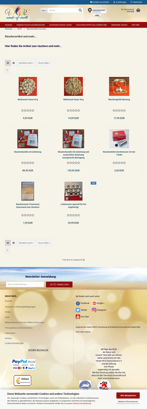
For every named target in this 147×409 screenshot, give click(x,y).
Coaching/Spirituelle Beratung (91, 25)
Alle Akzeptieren (128, 395)
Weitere (135, 25)
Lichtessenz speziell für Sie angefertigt (73, 205)
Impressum (10, 333)
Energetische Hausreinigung (31, 25)
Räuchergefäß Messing (119, 99)
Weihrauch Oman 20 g (28, 99)
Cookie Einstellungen (14, 343)
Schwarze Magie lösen (60, 25)
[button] (8, 63)
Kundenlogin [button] (119, 2)
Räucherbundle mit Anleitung (27, 152)
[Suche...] (44, 10)
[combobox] (26, 63)
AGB (7, 317)
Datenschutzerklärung (82, 403)
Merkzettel (136, 2)
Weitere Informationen (128, 401)
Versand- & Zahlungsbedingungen (20, 307)
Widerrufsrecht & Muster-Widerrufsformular (24, 322)
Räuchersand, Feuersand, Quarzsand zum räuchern (28, 205)
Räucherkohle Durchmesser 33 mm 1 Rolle (119, 153)
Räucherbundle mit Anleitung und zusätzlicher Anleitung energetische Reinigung (73, 155)
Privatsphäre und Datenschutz (19, 328)
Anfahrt (8, 338)
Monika (8, 25)
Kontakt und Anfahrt (99, 2)
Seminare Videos (119, 25)
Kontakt (8, 301)
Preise (7, 312)
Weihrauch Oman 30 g (73, 99)
